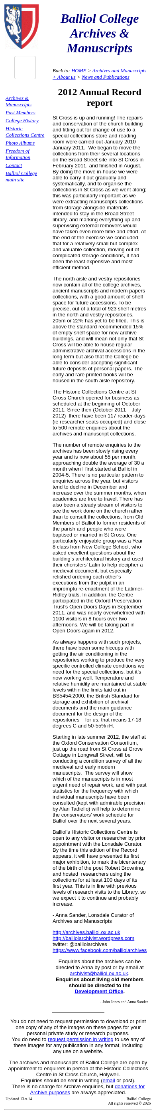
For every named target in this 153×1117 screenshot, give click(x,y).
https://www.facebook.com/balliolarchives (100, 950)
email (109, 1080)
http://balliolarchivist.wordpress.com (93, 938)
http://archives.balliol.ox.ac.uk (86, 932)
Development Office (99, 991)
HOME (78, 71)
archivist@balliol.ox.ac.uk (99, 973)
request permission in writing (81, 1039)
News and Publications (105, 77)
